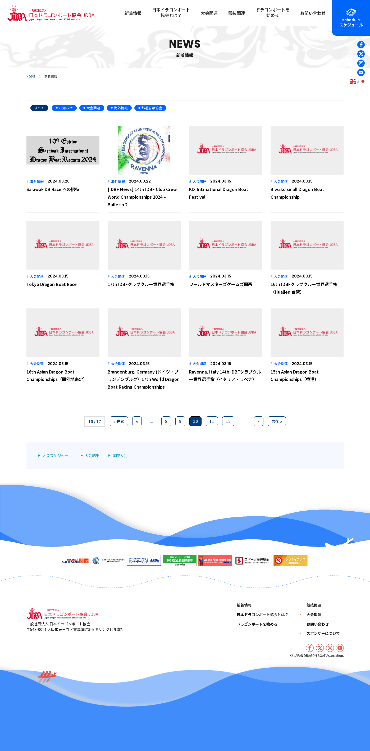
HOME (30, 76)
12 (228, 421)
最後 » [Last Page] (276, 421)
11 (211, 421)
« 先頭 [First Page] (118, 421)
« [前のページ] (137, 421)
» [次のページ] (259, 421)
